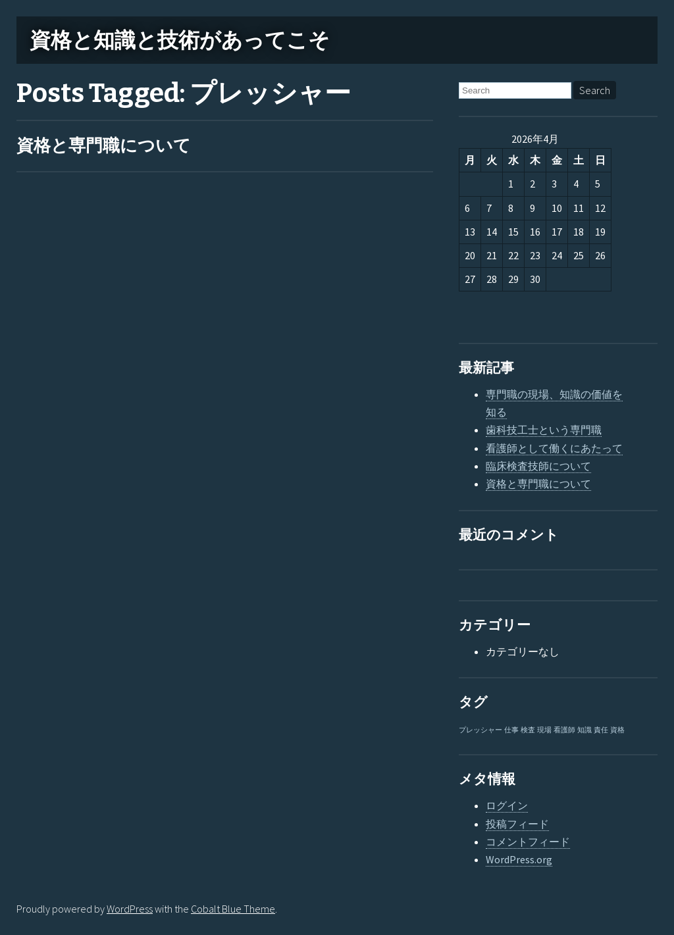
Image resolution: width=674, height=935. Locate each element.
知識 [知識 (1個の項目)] (584, 730)
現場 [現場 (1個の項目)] (544, 730)
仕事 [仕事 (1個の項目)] (511, 730)
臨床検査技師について (538, 465)
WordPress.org (519, 859)
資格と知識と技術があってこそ (180, 40)
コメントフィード (528, 841)
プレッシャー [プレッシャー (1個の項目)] (480, 730)
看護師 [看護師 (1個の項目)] (564, 730)
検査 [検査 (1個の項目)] (528, 730)
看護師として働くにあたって (554, 448)
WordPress (130, 908)
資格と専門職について (103, 146)
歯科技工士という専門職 (544, 429)
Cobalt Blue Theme (233, 908)
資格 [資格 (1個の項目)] (617, 730)
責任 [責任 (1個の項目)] (601, 730)
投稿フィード (517, 823)
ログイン (507, 805)
